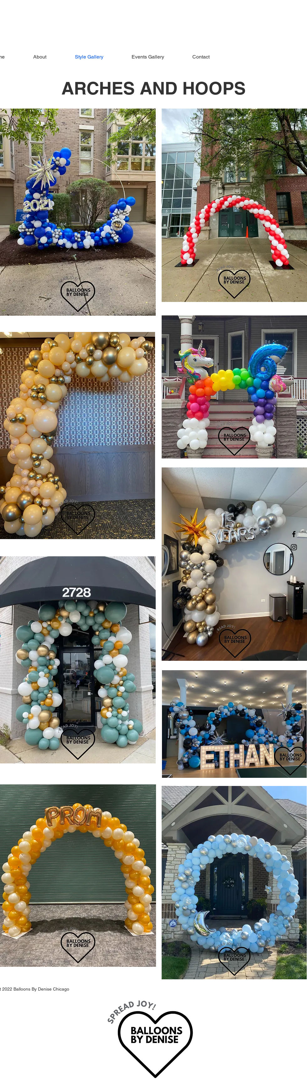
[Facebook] (294, 534)
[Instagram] (294, 547)
